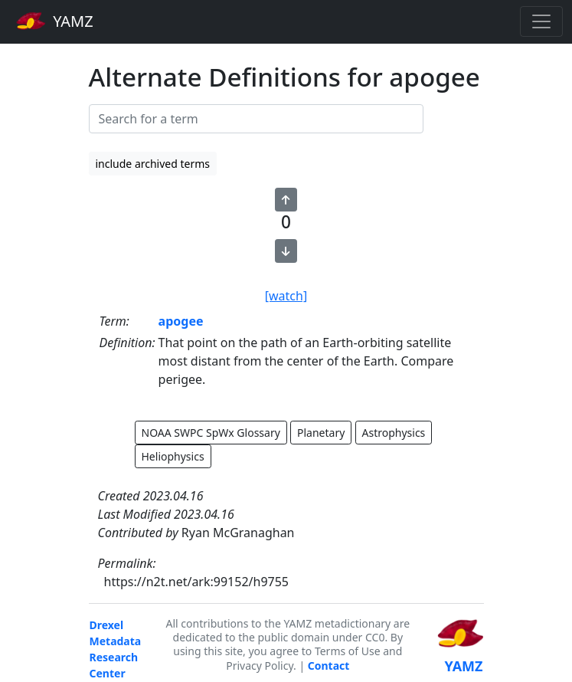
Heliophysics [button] (173, 456)
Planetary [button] (321, 432)
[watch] (286, 295)
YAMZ (54, 20)
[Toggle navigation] (541, 21)
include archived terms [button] (153, 163)
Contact (329, 665)
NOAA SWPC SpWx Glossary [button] (211, 432)
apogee (181, 321)
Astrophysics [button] (394, 432)
